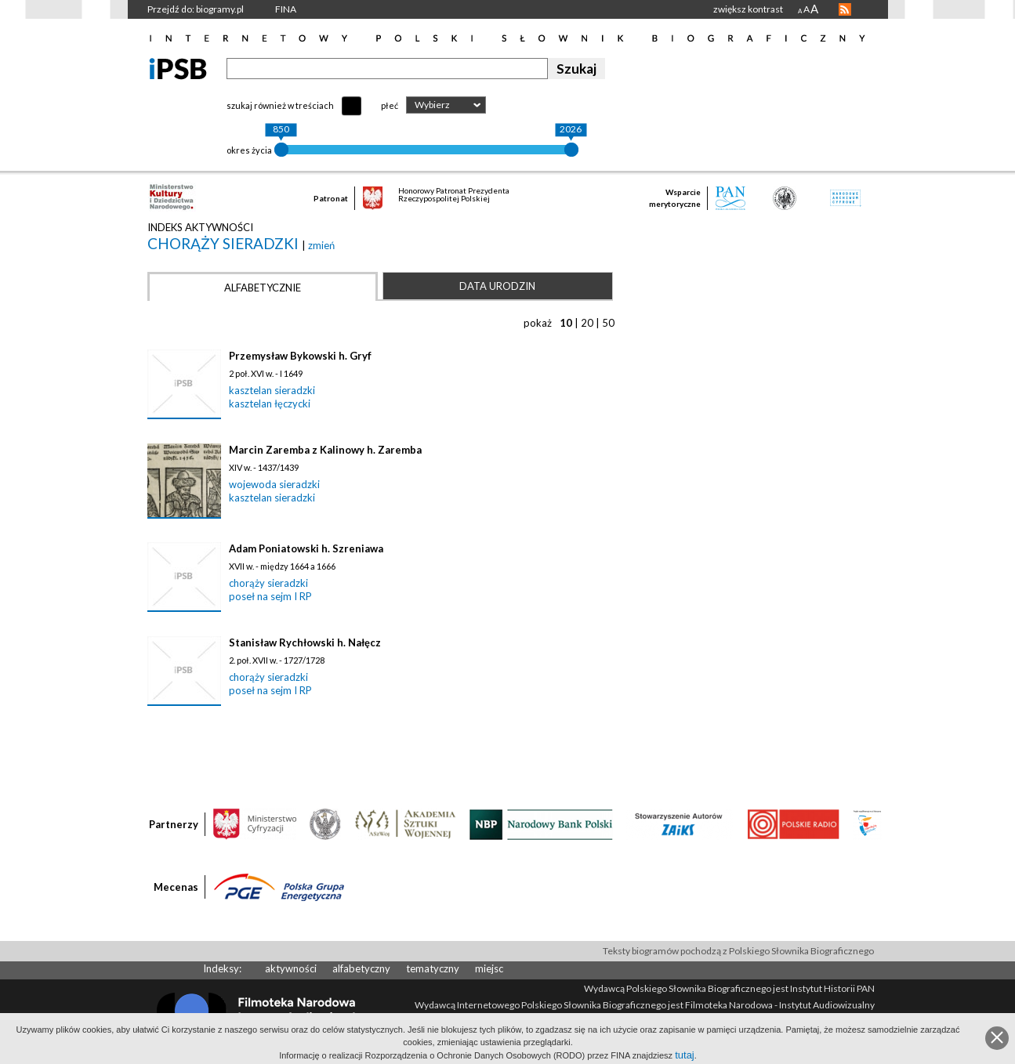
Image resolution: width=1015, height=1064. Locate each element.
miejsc (489, 968)
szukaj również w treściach (280, 105)
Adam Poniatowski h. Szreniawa (306, 548)
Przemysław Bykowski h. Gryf (300, 355)
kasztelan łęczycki (269, 403)
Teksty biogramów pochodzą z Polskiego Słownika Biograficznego (738, 951)
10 (566, 323)
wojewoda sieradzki (274, 484)
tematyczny (432, 968)
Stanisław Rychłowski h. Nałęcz (305, 642)
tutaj (684, 1055)
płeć (389, 105)
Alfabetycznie (262, 287)
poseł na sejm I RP (270, 596)
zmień (321, 245)
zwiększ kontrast (748, 9)
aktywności (291, 968)
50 (608, 323)
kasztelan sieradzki (272, 390)
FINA (285, 9)
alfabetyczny (361, 968)
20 (587, 323)
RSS (845, 9)
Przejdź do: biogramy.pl (195, 9)
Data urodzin (497, 286)
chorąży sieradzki (224, 243)
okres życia (249, 150)
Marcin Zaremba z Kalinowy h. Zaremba (325, 449)
